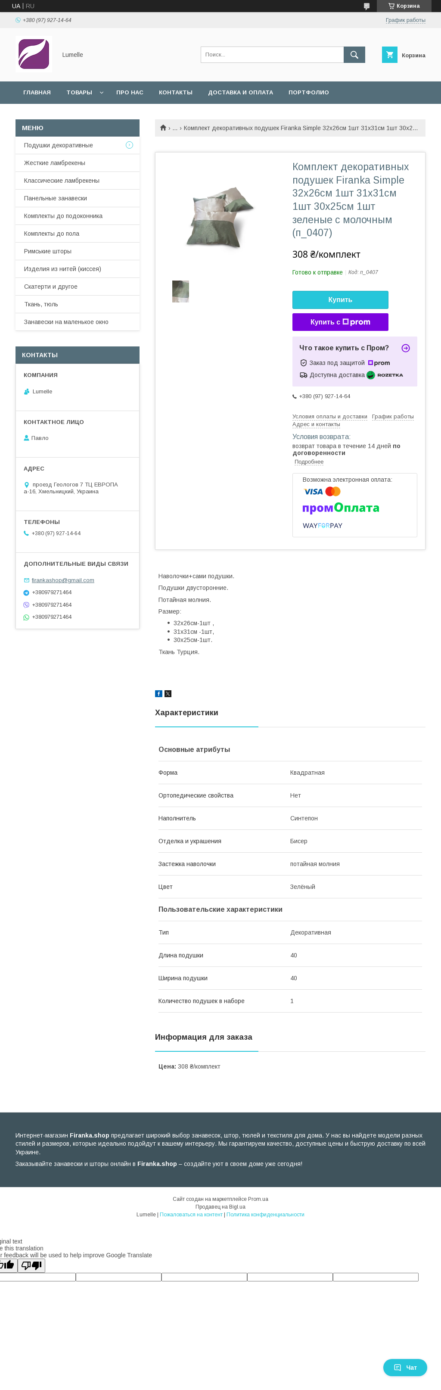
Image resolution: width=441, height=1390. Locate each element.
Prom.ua (258, 1199)
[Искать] (354, 55)
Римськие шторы (47, 251)
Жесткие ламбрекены (54, 162)
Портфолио (309, 92)
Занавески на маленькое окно (66, 321)
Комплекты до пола (51, 233)
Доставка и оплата (240, 92)
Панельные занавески (55, 198)
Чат (405, 1367)
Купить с (340, 322)
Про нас (129, 92)
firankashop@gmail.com (63, 580)
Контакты (176, 92)
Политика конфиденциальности (265, 1215)
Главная (37, 92)
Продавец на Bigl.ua (220, 1207)
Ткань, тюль (41, 304)
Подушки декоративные (58, 145)
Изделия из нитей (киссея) (62, 268)
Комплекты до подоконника (63, 215)
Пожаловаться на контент (191, 1215)
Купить (341, 299)
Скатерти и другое (51, 286)
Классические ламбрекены (61, 180)
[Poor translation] (31, 1266)
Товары (79, 92)
